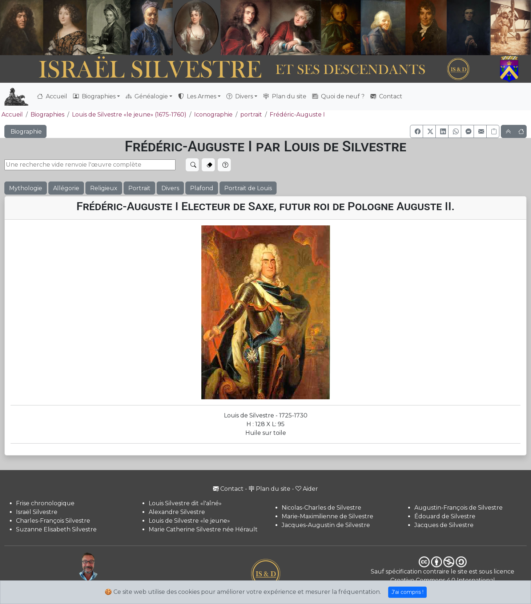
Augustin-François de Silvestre (458, 507)
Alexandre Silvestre (177, 512)
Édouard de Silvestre (444, 516)
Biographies (47, 114)
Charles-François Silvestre (53, 520)
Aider (306, 488)
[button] (416, 131)
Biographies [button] (94, 96)
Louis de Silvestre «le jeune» (189, 520)
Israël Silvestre (36, 512)
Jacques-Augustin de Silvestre (326, 525)
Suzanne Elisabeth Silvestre (56, 529)
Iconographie (213, 114)
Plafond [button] (201, 188)
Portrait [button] (139, 188)
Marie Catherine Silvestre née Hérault (203, 529)
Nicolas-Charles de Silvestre (321, 507)
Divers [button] (239, 96)
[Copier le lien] (492, 131)
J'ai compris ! (407, 592)
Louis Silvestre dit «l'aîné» (185, 503)
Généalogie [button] (147, 96)
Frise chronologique (45, 503)
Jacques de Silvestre (444, 525)
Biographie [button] (25, 131)
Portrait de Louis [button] (248, 188)
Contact (386, 96)
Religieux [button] (103, 188)
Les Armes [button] (197, 96)
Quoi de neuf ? (338, 96)
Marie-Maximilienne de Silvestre (327, 516)
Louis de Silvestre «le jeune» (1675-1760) (129, 114)
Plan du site (284, 96)
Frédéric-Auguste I (297, 114)
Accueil (52, 96)
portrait (251, 114)
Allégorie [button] (66, 188)
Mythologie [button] (25, 188)
